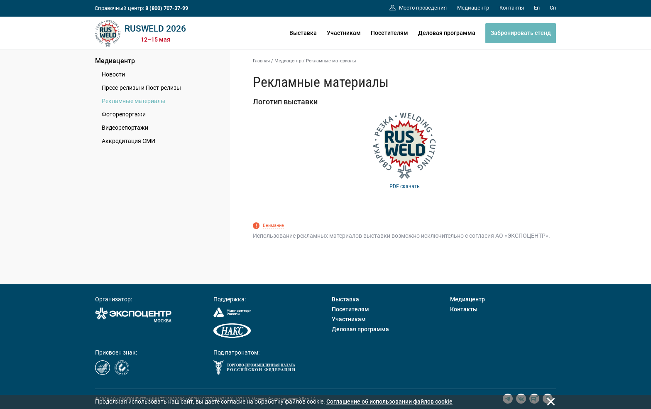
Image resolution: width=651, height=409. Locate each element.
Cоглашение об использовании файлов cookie (389, 401)
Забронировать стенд (521, 33)
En (537, 8)
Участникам (344, 33)
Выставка (303, 33)
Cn (553, 8)
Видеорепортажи (125, 127)
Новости (113, 74)
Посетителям (389, 33)
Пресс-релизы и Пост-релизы (141, 87)
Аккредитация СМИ (128, 141)
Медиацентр (115, 61)
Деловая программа (446, 33)
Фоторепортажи (124, 114)
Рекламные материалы (133, 101)
